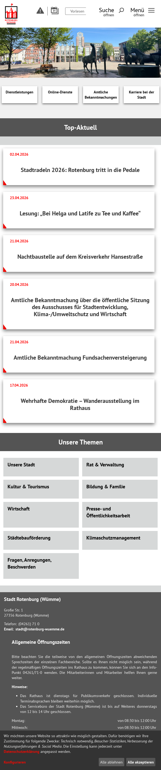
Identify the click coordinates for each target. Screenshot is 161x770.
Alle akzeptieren (141, 762)
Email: (9, 629)
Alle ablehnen (111, 762)
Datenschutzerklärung (21, 751)
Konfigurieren (15, 762)
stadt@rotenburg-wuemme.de (40, 629)
